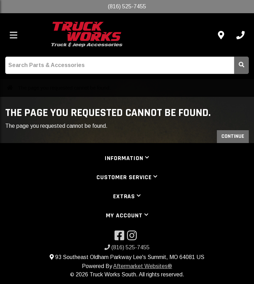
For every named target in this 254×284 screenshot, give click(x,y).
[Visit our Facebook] (121, 238)
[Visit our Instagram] (133, 238)
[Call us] (240, 35)
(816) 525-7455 (127, 247)
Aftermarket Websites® (142, 266)
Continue (232, 136)
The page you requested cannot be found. (64, 88)
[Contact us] (221, 35)
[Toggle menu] (13, 35)
